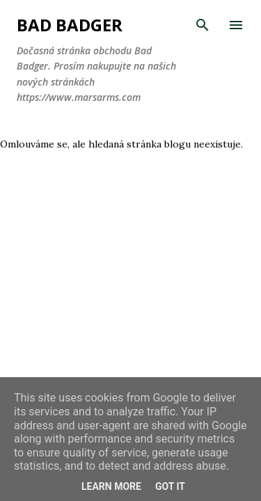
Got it (170, 486)
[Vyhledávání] (202, 25)
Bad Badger (69, 24)
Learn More (111, 486)
